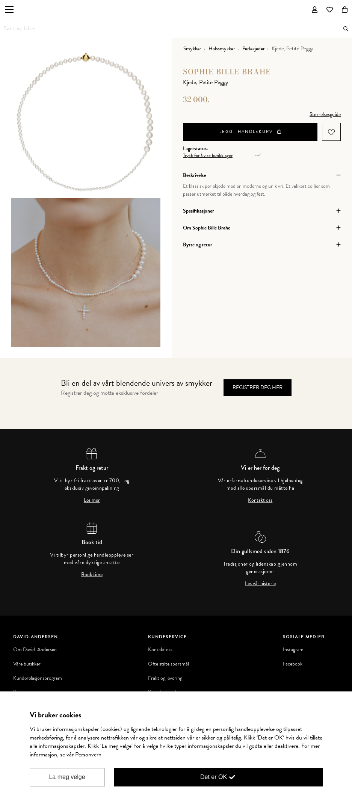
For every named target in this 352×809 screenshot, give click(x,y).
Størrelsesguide (325, 114)
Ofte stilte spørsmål (168, 664)
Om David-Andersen (35, 650)
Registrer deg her (258, 387)
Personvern (88, 754)
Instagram (293, 650)
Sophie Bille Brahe (227, 71)
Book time (92, 574)
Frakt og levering (165, 678)
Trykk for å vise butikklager (208, 155)
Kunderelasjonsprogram (37, 678)
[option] (85, 123)
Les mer (92, 500)
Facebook (292, 664)
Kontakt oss (260, 500)
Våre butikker (27, 664)
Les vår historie (260, 583)
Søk (345, 28)
